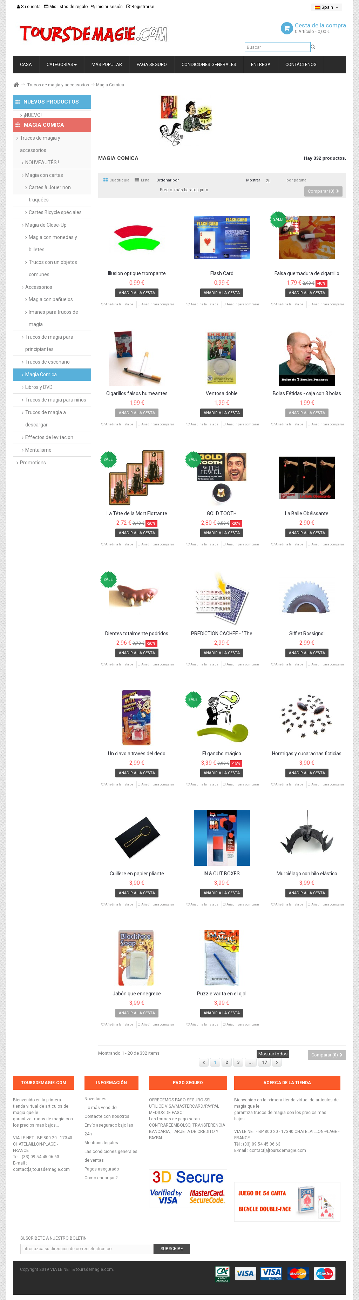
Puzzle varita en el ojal (221, 993)
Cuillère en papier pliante (137, 873)
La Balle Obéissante (306, 513)
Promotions (33, 490)
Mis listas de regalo (66, 6)
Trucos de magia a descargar (45, 446)
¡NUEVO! (33, 122)
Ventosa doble (222, 393)
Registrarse (140, 6)
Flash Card (221, 273)
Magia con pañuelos (51, 327)
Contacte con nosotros (106, 1116)
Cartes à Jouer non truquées (50, 221)
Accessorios (38, 315)
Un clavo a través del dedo (136, 753)
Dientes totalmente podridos (136, 633)
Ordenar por (167, 180)
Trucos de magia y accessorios (58, 84)
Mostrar (253, 180)
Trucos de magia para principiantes (49, 371)
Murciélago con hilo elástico (307, 873)
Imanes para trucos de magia (53, 346)
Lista (142, 180)
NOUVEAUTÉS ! (42, 190)
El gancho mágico (221, 753)
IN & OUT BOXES (222, 873)
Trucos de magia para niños (55, 427)
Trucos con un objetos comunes (53, 296)
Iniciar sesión (107, 6)
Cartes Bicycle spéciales (55, 240)
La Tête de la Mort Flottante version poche (137, 514)
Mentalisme (38, 477)
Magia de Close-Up (46, 253)
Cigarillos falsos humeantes (137, 393)
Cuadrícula (116, 180)
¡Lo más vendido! (100, 1107)
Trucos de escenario (47, 389)
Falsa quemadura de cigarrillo (307, 273)
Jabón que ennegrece (137, 993)
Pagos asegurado (101, 1169)
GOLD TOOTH (222, 513)
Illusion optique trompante (137, 273)
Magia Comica (41, 402)
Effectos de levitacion (49, 465)
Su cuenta (29, 6)
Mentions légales (101, 1142)
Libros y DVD (39, 415)
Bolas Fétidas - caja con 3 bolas (307, 393)
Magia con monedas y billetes (53, 271)
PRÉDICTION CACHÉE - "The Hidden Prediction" (221, 634)
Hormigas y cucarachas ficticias (306, 753)
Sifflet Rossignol (307, 633)
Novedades (95, 1098)
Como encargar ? (100, 1177)
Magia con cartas (44, 203)
